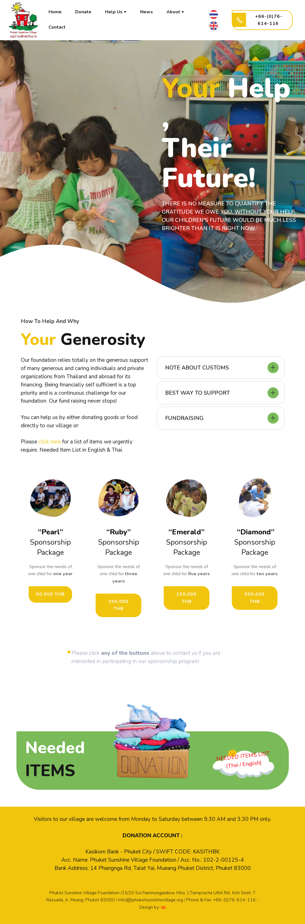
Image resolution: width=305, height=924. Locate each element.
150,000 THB (118, 605)
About (173, 12)
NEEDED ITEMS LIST (243, 756)
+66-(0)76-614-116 (260, 20)
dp (163, 907)
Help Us (114, 12)
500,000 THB (255, 598)
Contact (57, 27)
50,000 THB (50, 594)
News (146, 12)
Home (55, 12)
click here (50, 441)
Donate (83, 12)
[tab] (220, 367)
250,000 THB (186, 598)
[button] (220, 367)
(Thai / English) (244, 764)
